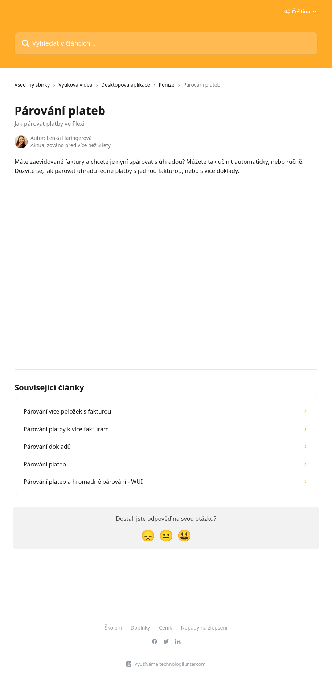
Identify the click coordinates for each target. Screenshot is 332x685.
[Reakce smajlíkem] (184, 535)
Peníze (167, 84)
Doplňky (140, 627)
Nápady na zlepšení (204, 627)
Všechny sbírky (32, 84)
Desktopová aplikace (125, 84)
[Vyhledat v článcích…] (166, 43)
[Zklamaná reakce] (148, 535)
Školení (113, 627)
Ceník (165, 627)
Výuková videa (75, 84)
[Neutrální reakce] (166, 535)
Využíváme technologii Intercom (169, 664)
